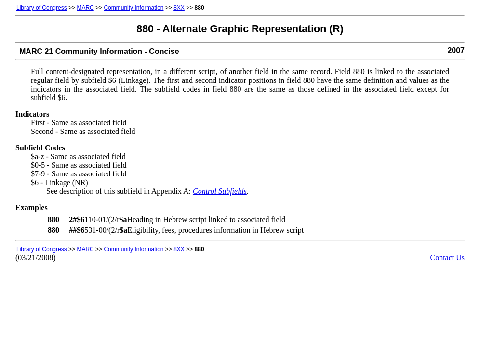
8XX (179, 7)
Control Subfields (220, 191)
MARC (85, 7)
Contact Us (447, 258)
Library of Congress (41, 7)
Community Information (133, 7)
